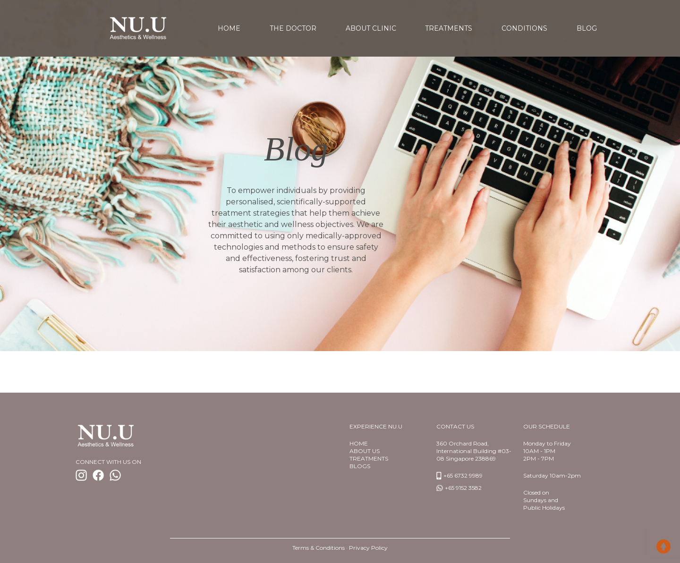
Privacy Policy (368, 547)
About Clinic (371, 28)
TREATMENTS (368, 458)
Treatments (448, 28)
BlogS (359, 466)
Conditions (524, 28)
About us (364, 450)
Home (358, 443)
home (229, 28)
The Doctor (293, 28)
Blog (587, 28)
